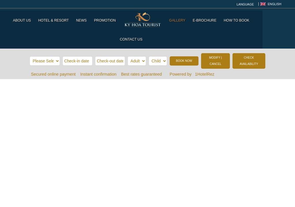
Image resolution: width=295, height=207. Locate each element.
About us (23, 18)
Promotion (106, 18)
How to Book (238, 18)
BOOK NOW (184, 39)
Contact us (269, 18)
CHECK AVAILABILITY (249, 40)
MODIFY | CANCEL (215, 40)
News (82, 18)
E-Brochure (206, 18)
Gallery (179, 18)
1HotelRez (205, 53)
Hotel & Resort (54, 18)
